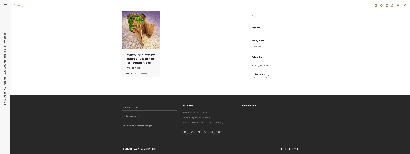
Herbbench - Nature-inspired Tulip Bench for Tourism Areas (140, 59)
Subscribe (260, 74)
